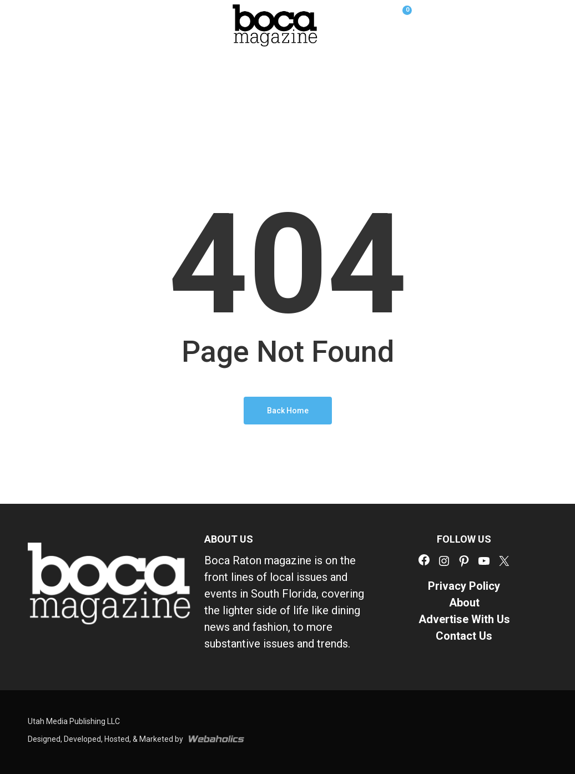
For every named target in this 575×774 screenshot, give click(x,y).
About (464, 602)
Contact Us (464, 636)
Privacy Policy (464, 586)
